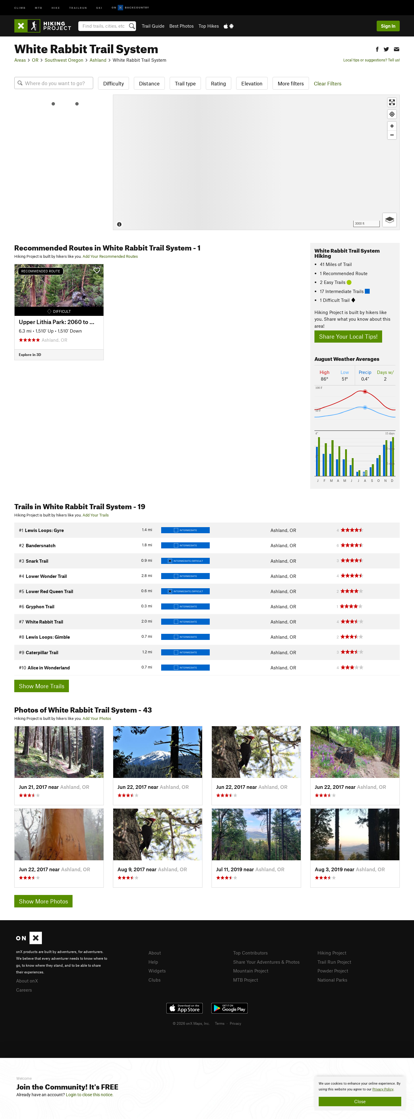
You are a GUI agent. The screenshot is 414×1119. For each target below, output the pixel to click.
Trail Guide (153, 26)
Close (360, 1101)
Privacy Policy (382, 1089)
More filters (291, 83)
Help (153, 962)
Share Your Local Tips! (348, 336)
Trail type (185, 83)
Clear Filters (327, 83)
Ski (99, 7)
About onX (27, 980)
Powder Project (332, 970)
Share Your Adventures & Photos (266, 962)
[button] (377, 48)
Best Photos (181, 26)
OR (35, 60)
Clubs (154, 980)
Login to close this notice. (90, 1094)
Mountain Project (250, 970)
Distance (149, 83)
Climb (20, 7)
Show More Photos (43, 901)
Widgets (157, 970)
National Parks (332, 980)
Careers (24, 990)
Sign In (388, 26)
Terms (220, 1023)
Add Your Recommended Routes (110, 256)
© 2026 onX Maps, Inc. (191, 1023)
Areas (20, 60)
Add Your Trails (96, 515)
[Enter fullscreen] (392, 102)
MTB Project (245, 980)
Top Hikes (209, 26)
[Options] (389, 220)
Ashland (98, 60)
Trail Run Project (334, 962)
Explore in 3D (30, 354)
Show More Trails (41, 685)
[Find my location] (392, 114)
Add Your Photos (97, 718)
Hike (56, 7)
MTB (38, 7)
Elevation (252, 83)
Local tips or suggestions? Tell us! (371, 59)
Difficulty (113, 83)
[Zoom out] (392, 134)
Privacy (235, 1023)
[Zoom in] (392, 126)
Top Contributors (250, 952)
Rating (218, 83)
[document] (360, 1093)
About (154, 952)
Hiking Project (331, 952)
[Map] (256, 162)
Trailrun (78, 7)
